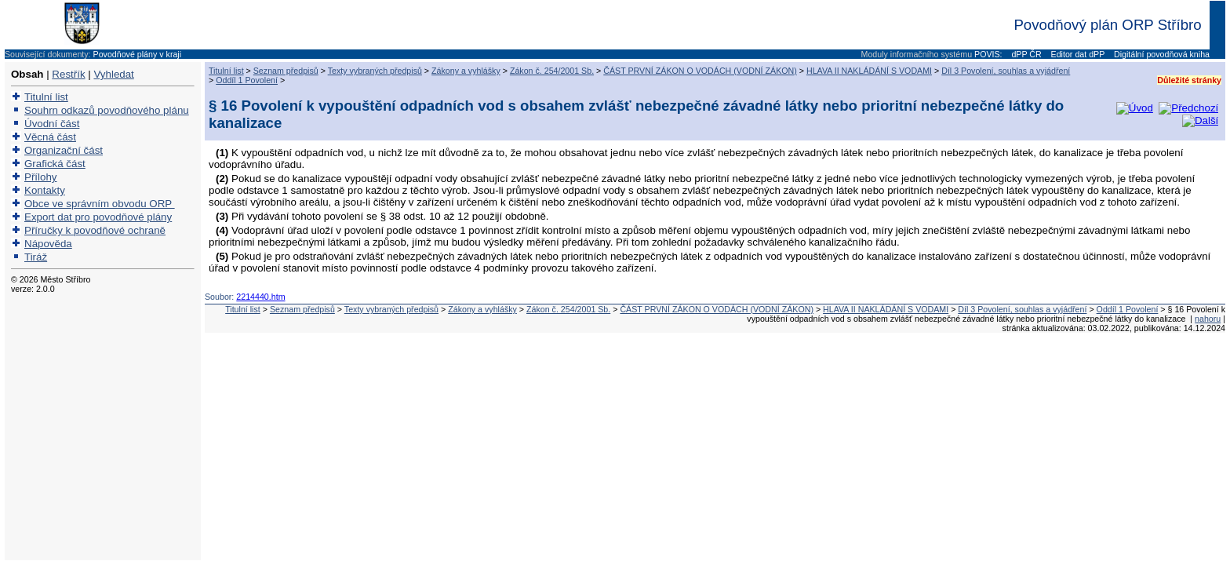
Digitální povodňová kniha (1161, 54)
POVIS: (988, 54)
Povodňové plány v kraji (137, 54)
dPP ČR (1025, 54)
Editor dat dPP (1076, 54)
